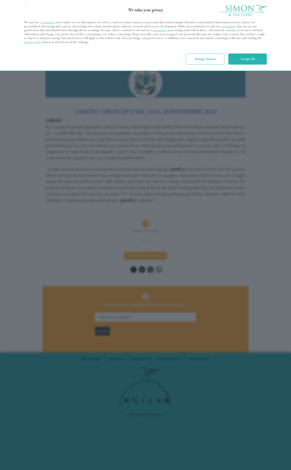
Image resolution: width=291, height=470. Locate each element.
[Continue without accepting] (25, 7)
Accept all (247, 59)
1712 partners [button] (47, 22)
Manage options (205, 59)
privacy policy (33, 42)
